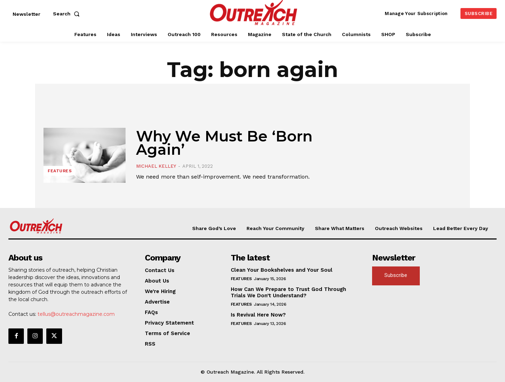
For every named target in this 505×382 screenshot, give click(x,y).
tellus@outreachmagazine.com (76, 314)
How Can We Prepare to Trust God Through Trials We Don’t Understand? (288, 292)
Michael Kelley (156, 166)
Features (60, 170)
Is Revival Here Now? (258, 315)
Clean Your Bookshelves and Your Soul (281, 270)
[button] (67, 13)
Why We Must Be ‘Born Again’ (224, 143)
